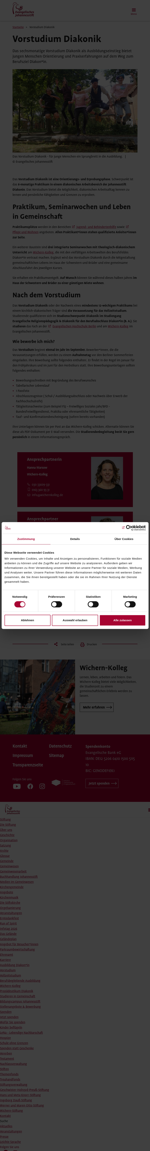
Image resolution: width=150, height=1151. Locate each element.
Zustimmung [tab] (26, 539)
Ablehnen (27, 620)
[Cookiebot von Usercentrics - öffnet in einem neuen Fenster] (129, 528)
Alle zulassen (122, 620)
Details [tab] (75, 539)
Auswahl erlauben (75, 620)
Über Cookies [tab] (124, 539)
